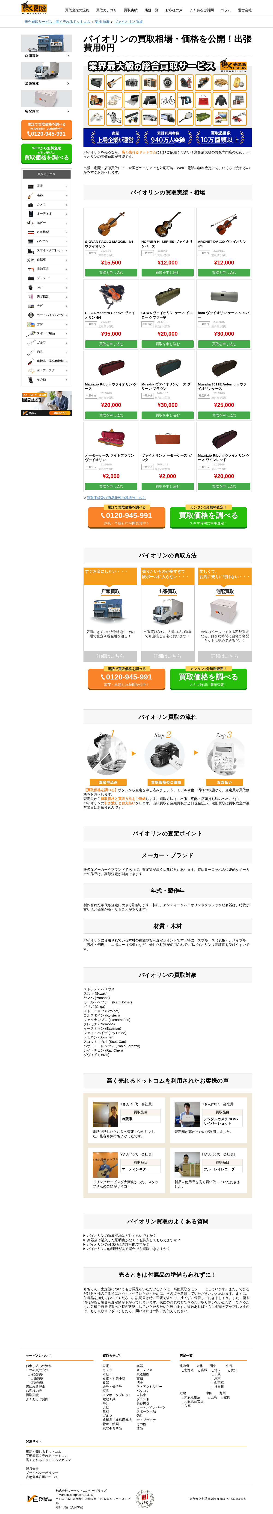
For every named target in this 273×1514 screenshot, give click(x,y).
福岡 (227, 1397)
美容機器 (43, 296)
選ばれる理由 (35, 1386)
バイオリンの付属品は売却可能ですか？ (118, 1244)
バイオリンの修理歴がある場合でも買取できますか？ (128, 1249)
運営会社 (245, 10)
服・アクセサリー (149, 1386)
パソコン (43, 241)
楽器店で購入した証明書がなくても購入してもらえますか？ (134, 1240)
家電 (40, 186)
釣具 (40, 351)
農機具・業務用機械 (50, 361)
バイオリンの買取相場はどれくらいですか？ (121, 1236)
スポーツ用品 (46, 333)
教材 (40, 324)
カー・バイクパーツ (50, 315)
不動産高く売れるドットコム (47, 1456)
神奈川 (219, 1386)
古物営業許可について (42, 1477)
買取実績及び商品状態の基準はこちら (116, 498)
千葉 (217, 1374)
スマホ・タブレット (50, 250)
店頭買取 (36, 1382)
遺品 (139, 1428)
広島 (214, 1397)
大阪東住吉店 (194, 1401)
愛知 (234, 1370)
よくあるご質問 (202, 10)
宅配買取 (36, 1374)
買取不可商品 (112, 1428)
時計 (40, 287)
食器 (106, 1382)
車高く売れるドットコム (43, 1451)
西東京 (219, 1382)
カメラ (41, 204)
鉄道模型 (43, 232)
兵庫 (187, 1405)
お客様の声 (174, 10)
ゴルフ (41, 342)
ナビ (40, 305)
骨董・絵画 (111, 1424)
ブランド (43, 278)
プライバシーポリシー (42, 1473)
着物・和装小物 (114, 1378)
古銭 (139, 1378)
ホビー (41, 222)
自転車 (41, 259)
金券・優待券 (112, 1386)
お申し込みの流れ (39, 1366)
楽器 (40, 195)
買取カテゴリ (106, 10)
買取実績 (131, 10)
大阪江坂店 (192, 1397)
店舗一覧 (151, 10)
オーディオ (44, 213)
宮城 (204, 1370)
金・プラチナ (46, 370)
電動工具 (43, 268)
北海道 (189, 1370)
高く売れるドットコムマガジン (48, 1460)
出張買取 (36, 1378)
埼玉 (217, 1370)
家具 (106, 1391)
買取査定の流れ (77, 10)
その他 (41, 379)
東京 (217, 1378)
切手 (139, 1382)
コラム (226, 10)
